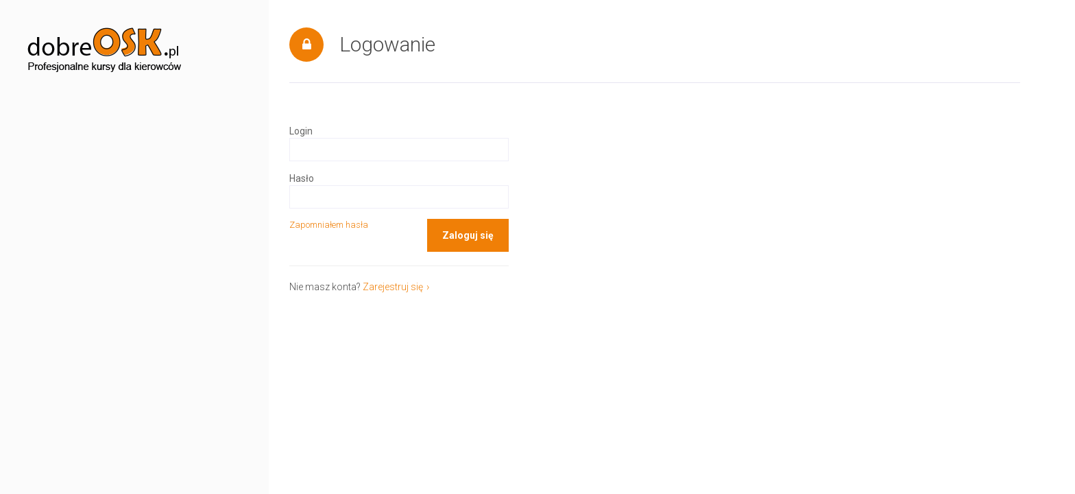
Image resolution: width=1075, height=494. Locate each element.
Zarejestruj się (393, 286)
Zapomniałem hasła (328, 225)
